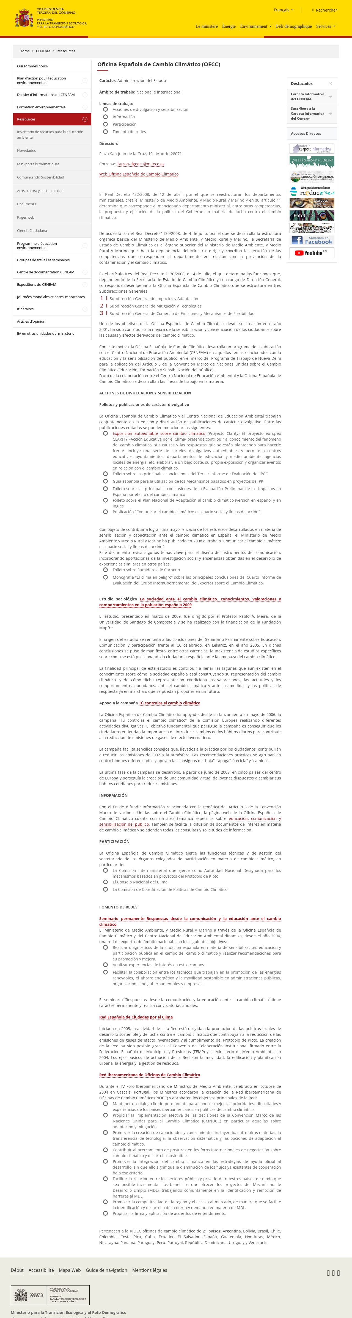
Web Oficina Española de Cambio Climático (138, 174)
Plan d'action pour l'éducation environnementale (41, 80)
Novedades (26, 150)
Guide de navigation (106, 1270)
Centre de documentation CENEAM (46, 272)
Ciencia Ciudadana (32, 230)
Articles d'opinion (31, 321)
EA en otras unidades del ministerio (46, 333)
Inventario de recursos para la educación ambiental (50, 134)
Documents (26, 203)
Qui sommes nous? (32, 66)
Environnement (253, 26)
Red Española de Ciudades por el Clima (136, 1017)
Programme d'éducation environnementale (37, 245)
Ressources (66, 50)
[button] (270, 26)
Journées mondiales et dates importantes (51, 296)
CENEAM (43, 50)
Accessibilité (41, 1270)
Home (25, 50)
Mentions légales (149, 1270)
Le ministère (207, 26)
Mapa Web (70, 1270)
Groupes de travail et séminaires (43, 259)
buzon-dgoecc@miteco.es (140, 163)
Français (281, 9)
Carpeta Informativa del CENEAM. (307, 96)
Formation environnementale (41, 107)
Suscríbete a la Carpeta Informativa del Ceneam (307, 113)
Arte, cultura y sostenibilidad (40, 190)
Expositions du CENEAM (36, 284)
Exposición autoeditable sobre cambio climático (159, 433)
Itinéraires (25, 308)
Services (323, 26)
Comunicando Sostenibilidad (40, 177)
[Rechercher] (322, 10)
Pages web (25, 217)
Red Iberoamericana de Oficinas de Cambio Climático (149, 1074)
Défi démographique (294, 26)
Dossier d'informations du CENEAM (46, 94)
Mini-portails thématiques (38, 163)
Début (17, 1270)
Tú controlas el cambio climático (169, 702)
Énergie (229, 26)
